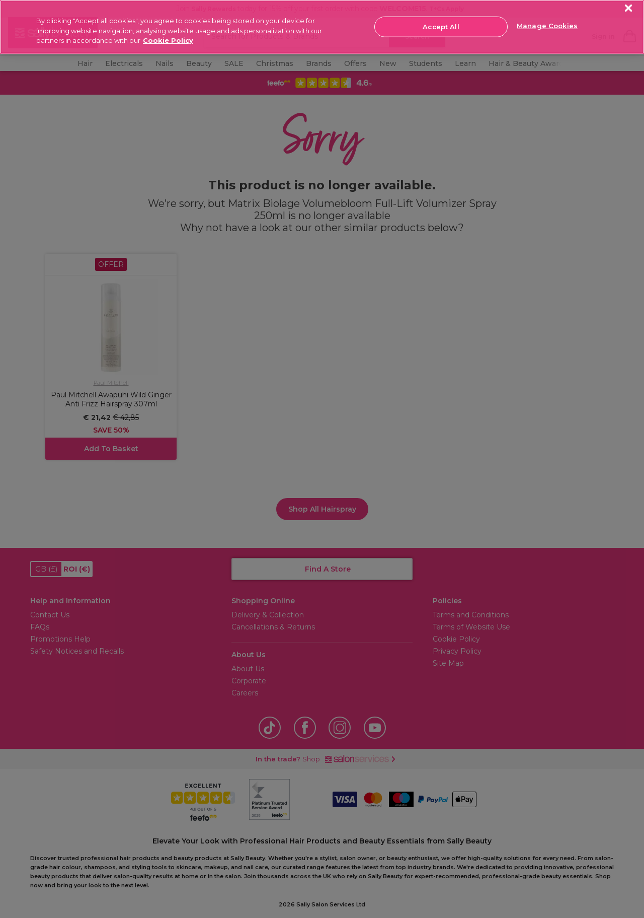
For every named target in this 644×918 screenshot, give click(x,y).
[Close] (628, 8)
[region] (322, 27)
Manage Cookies (547, 26)
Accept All (441, 26)
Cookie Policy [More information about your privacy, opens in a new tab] (168, 40)
